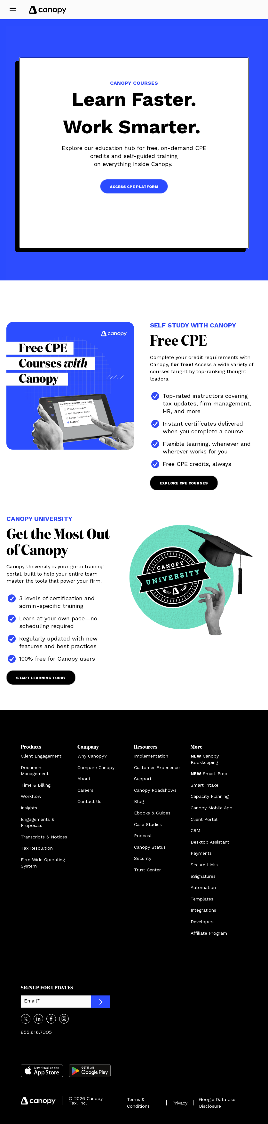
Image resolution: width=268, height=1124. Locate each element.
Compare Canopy (95, 767)
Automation (203, 887)
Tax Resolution (37, 848)
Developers (203, 921)
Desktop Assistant (210, 842)
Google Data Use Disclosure (217, 1103)
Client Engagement (41, 756)
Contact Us (89, 801)
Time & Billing (36, 785)
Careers (85, 790)
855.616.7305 (36, 1032)
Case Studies (148, 824)
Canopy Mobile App (212, 807)
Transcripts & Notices (44, 836)
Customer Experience (157, 767)
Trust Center (147, 869)
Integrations (203, 910)
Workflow (31, 796)
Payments (201, 853)
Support (143, 778)
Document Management (35, 770)
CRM (195, 830)
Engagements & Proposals (37, 822)
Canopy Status (150, 847)
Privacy (179, 1102)
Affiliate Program (209, 933)
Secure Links (204, 864)
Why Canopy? (92, 756)
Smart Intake (204, 785)
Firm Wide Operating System (43, 863)
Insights (29, 807)
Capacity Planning (210, 796)
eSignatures (203, 876)
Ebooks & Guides (152, 812)
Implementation (151, 756)
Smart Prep (209, 773)
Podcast (143, 835)
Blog (139, 801)
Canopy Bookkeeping (205, 759)
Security (142, 858)
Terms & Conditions (138, 1103)
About (84, 778)
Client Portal (204, 819)
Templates (202, 898)
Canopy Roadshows (155, 790)
